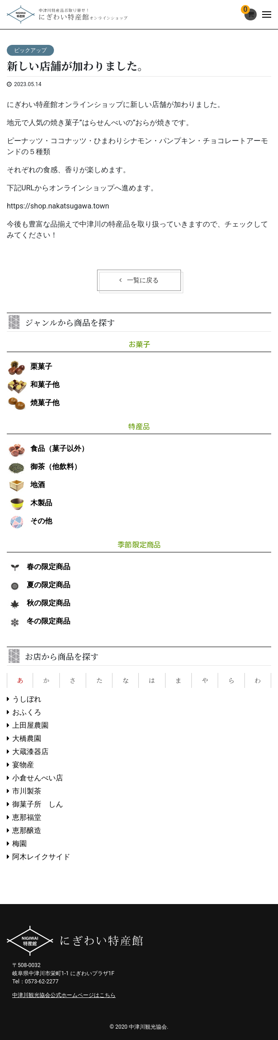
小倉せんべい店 (37, 778)
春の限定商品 (38, 567)
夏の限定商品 (38, 585)
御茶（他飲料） (44, 466)
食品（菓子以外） (47, 448)
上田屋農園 (30, 725)
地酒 (26, 485)
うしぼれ (26, 699)
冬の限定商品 (38, 621)
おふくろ (26, 712)
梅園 (19, 843)
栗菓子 (29, 366)
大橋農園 (26, 738)
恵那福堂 (26, 817)
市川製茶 (26, 791)
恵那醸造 (26, 830)
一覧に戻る (143, 280)
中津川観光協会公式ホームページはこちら (64, 995)
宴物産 (23, 765)
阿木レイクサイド (41, 857)
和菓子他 (33, 384)
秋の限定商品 (38, 603)
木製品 (29, 503)
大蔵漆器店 (30, 751)
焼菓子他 (33, 402)
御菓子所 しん (37, 804)
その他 (29, 521)
